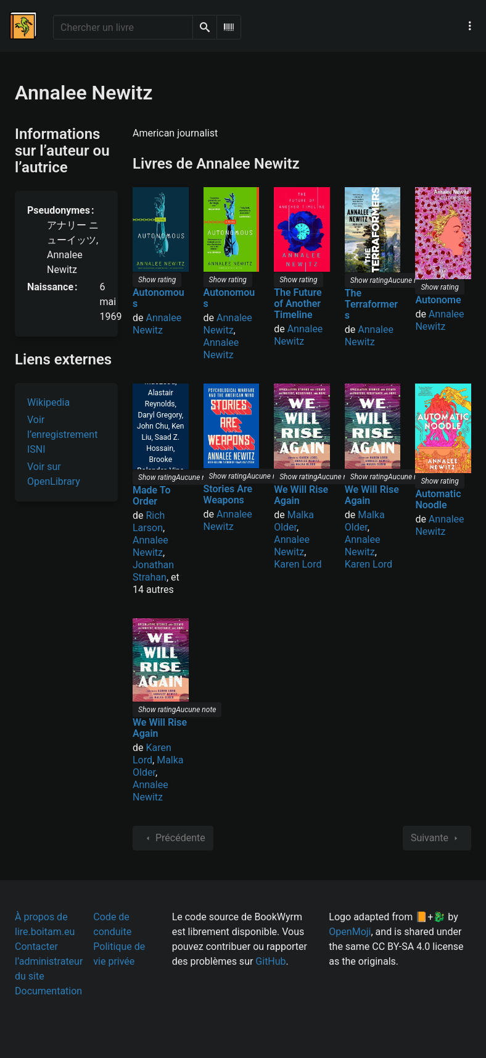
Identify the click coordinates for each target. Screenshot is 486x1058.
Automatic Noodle (438, 499)
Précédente (173, 838)
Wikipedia (48, 402)
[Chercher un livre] (123, 27)
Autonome (438, 300)
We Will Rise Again (301, 495)
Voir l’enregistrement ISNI (62, 434)
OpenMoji (350, 932)
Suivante (437, 838)
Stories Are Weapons (228, 494)
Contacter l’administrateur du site (49, 961)
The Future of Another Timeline (297, 304)
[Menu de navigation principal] (470, 26)
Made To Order (151, 495)
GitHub (270, 961)
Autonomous (158, 298)
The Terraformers (371, 304)
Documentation (48, 991)
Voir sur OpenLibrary (53, 474)
